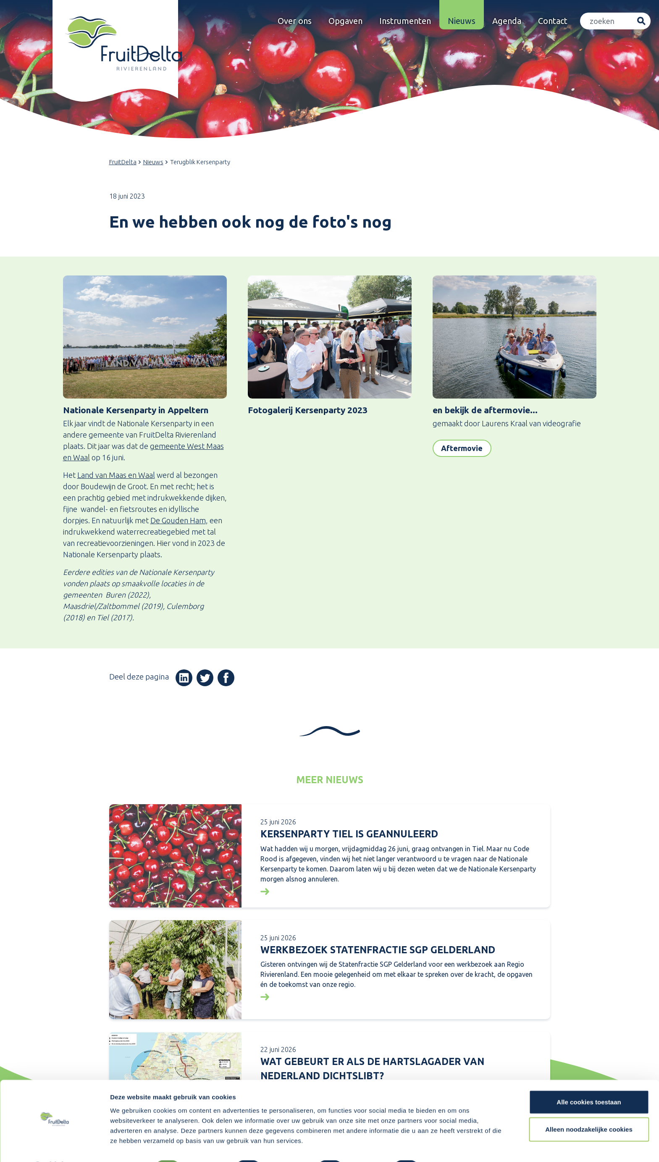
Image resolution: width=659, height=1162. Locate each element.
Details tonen (454, 1145)
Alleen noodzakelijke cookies (589, 1107)
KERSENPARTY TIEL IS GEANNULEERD (349, 834)
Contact (552, 21)
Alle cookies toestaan (589, 1079)
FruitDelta (123, 161)
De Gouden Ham (178, 520)
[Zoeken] (606, 21)
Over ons (295, 21)
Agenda (506, 21)
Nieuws (461, 21)
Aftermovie (462, 448)
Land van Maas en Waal (116, 475)
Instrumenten (405, 21)
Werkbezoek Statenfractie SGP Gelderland (377, 949)
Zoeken (641, 21)
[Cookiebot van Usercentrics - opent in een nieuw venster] (54, 1145)
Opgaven (345, 21)
